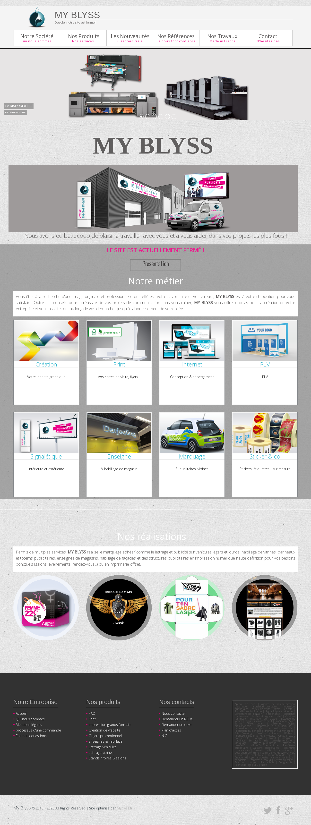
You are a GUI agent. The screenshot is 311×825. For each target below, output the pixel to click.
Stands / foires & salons (107, 758)
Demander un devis (177, 724)
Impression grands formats (110, 724)
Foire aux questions (31, 735)
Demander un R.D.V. (177, 719)
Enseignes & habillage (105, 741)
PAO (92, 713)
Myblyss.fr (124, 808)
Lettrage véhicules (103, 747)
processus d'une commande (38, 730)
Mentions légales (29, 724)
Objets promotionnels (106, 735)
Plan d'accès (171, 730)
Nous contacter (174, 713)
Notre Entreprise (35, 701)
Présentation (155, 264)
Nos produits (103, 701)
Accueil (21, 713)
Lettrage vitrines (101, 752)
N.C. (165, 735)
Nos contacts (176, 701)
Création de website (104, 730)
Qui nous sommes (30, 719)
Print (92, 719)
